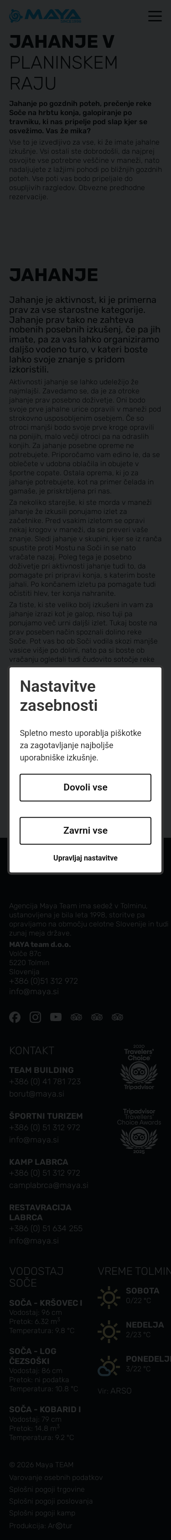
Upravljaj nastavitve (85, 858)
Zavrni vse (85, 830)
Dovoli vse (85, 787)
